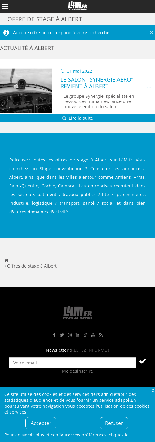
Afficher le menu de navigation (4, 6)
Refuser (114, 423)
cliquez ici (119, 435)
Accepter (41, 423)
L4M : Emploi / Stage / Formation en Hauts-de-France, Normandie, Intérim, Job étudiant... (77, 6)
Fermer (153, 390)
